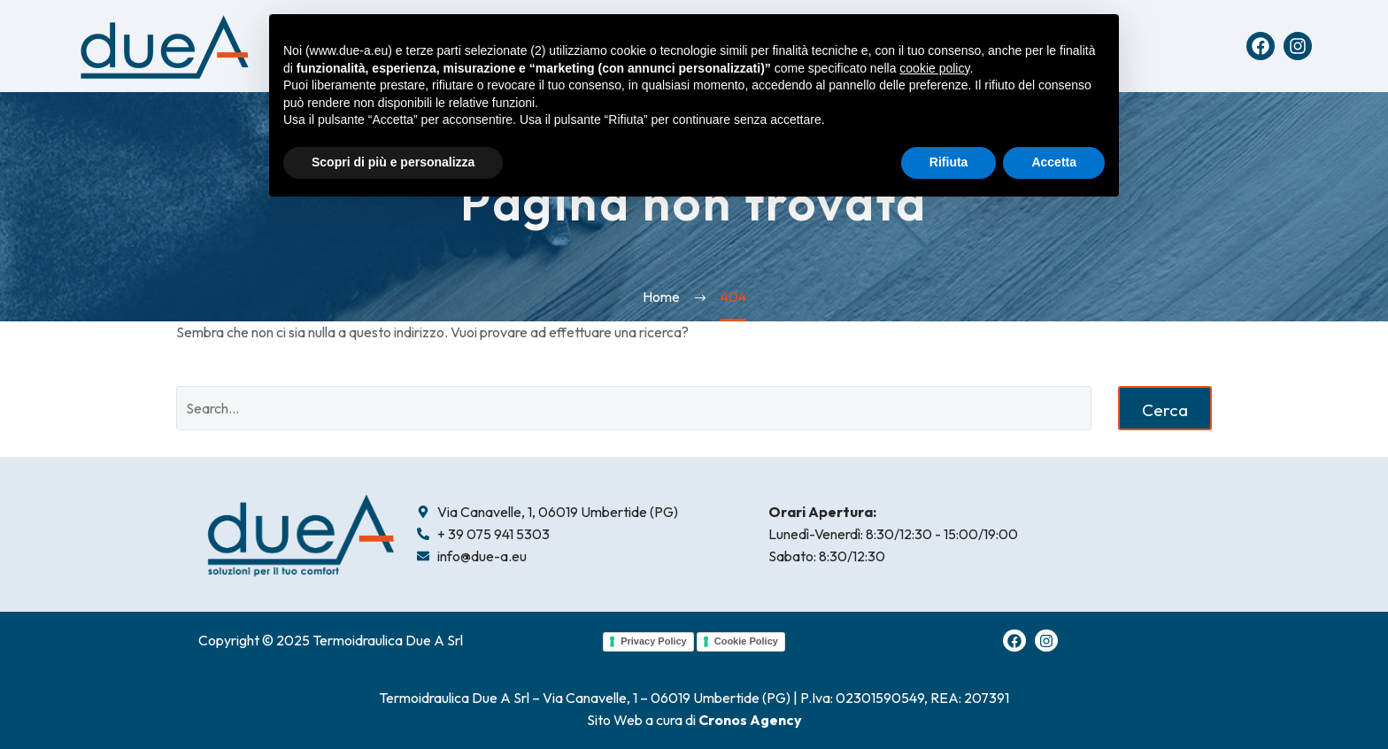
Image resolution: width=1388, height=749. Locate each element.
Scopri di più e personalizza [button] (393, 162)
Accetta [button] (1053, 162)
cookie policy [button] (934, 68)
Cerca (1165, 410)
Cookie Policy (746, 641)
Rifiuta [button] (948, 162)
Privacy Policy (654, 641)
